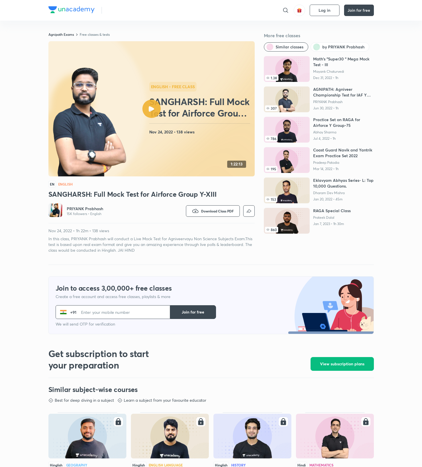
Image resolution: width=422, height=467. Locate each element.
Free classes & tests (95, 34)
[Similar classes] (286, 47)
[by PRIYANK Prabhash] (340, 47)
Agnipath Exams (61, 34)
